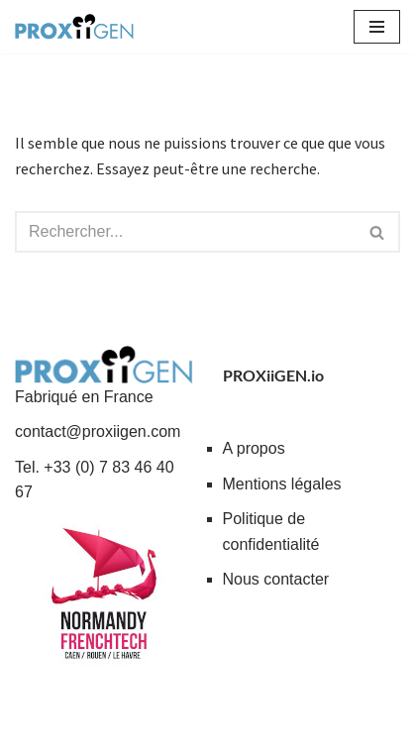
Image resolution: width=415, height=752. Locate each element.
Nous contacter (276, 579)
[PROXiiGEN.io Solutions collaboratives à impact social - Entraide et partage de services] (74, 27)
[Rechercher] (185, 232)
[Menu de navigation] (377, 27)
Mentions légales (282, 484)
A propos (254, 448)
